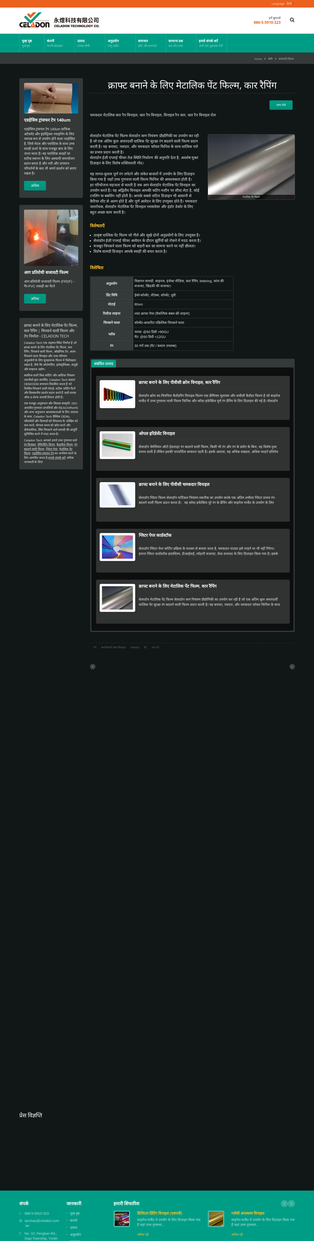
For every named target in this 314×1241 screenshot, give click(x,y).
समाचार (151, 43)
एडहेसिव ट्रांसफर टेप (43, 453)
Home (258, 58)
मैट (145, 621)
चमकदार (134, 621)
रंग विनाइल (30, 444)
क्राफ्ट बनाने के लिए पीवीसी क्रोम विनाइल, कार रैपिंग (181, 382)
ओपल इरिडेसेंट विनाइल (159, 428)
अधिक (35, 185)
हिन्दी (289, 3)
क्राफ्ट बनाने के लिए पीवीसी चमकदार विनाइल (176, 474)
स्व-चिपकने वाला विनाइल (113, 621)
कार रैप (155, 621)
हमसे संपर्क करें (211, 43)
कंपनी (60, 43)
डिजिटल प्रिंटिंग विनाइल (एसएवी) (159, 1187)
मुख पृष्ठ (32, 43)
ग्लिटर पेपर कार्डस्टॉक (157, 519)
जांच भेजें (281, 105)
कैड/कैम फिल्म (65, 444)
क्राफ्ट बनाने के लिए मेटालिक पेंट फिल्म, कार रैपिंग (180, 565)
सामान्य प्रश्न (181, 43)
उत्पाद (90, 43)
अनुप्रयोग (120, 43)
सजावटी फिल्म (286, 58)
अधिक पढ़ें (143, 1208)
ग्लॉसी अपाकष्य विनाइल (247, 1187)
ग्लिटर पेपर (52, 449)
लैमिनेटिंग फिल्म (46, 444)
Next (291, 1177)
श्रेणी (270, 58)
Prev (284, 1177)
